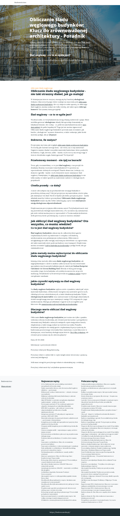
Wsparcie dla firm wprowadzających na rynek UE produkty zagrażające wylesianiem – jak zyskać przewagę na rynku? (100, 433)
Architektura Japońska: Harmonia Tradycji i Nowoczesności (55, 473)
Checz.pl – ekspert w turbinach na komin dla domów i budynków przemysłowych (98, 415)
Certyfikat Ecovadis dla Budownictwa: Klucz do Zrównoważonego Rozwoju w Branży (96, 437)
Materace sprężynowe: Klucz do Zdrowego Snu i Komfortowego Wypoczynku (56, 457)
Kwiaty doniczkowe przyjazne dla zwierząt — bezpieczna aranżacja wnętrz (99, 397)
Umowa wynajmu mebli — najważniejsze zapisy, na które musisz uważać (59, 431)
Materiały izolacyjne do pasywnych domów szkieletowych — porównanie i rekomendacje (59, 419)
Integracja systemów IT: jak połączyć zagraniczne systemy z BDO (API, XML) (57, 415)
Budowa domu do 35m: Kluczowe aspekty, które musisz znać (98, 493)
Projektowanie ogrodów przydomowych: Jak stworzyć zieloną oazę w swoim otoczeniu (58, 489)
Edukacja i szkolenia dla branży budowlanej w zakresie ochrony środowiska (58, 397)
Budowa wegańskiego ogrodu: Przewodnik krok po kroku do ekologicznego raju (99, 419)
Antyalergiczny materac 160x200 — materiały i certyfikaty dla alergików (59, 469)
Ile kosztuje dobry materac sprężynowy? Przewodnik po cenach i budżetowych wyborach (59, 461)
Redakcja (92, 3)
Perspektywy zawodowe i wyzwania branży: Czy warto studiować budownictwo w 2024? (98, 501)
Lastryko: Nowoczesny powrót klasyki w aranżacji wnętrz (99, 400)
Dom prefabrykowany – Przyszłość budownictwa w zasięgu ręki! (97, 457)
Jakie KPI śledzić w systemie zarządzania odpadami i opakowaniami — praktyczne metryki (57, 401)
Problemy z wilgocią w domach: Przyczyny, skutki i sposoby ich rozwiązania (100, 477)
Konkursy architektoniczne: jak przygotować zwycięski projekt (98, 389)
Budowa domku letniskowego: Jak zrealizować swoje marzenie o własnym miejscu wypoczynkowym (98, 445)
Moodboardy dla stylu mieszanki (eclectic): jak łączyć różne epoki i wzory (60, 485)
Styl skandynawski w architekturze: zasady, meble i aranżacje (57, 453)
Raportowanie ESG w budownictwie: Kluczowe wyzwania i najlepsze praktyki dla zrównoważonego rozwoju (99, 485)
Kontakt (102, 3)
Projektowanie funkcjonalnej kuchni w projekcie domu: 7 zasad (99, 411)
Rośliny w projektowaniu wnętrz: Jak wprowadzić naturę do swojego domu (99, 393)
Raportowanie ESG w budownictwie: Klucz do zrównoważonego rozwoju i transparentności (96, 489)
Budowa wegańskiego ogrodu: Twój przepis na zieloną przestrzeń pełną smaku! (98, 423)
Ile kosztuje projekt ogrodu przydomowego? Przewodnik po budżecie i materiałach (59, 493)
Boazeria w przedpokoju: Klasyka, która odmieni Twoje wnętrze (98, 461)
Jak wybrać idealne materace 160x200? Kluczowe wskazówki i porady (56, 465)
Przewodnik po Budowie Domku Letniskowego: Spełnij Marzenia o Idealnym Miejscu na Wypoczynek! (98, 449)
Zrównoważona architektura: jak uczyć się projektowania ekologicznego (59, 435)
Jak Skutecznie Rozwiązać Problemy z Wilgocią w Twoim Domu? (99, 481)
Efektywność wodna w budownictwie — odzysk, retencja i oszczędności (59, 393)
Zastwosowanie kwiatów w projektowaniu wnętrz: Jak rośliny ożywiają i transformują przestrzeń (58, 497)
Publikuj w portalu (80, 3)
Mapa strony (6, 386)
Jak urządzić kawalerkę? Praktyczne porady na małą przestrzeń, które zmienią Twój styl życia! (97, 473)
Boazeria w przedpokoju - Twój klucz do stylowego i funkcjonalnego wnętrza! (98, 465)
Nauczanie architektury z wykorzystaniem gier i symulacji (59, 446)
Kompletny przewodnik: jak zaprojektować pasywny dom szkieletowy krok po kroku (59, 423)
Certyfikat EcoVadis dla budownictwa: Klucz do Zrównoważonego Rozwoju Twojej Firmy (96, 441)
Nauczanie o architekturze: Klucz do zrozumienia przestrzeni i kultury (57, 443)
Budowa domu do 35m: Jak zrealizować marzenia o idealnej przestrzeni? (97, 497)
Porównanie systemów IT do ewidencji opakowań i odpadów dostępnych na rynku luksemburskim (57, 405)
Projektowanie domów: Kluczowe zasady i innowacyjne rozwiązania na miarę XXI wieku (98, 407)
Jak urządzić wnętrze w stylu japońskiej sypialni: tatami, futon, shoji (59, 477)
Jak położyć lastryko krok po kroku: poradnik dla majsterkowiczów (96, 403)
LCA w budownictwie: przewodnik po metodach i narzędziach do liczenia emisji (56, 385)
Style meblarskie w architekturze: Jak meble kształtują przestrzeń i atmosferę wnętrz (58, 449)
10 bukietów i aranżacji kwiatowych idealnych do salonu (58, 500)
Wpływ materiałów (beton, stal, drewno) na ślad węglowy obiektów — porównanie (59, 389)
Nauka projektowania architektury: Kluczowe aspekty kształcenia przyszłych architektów (98, 385)
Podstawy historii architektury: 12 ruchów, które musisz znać (59, 439)
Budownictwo (21, 3)
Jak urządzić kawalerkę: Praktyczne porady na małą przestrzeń (97, 469)
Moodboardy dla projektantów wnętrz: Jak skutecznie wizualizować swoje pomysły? (58, 481)
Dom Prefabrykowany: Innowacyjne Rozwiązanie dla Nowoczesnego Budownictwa (97, 453)
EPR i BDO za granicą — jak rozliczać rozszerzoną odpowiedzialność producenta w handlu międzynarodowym (57, 410)
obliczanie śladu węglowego (42, 88)
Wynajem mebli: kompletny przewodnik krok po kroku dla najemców (59, 427)
